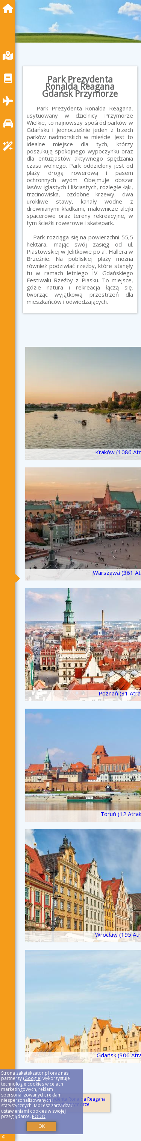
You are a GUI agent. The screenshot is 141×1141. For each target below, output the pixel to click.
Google (32, 1078)
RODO (38, 1116)
